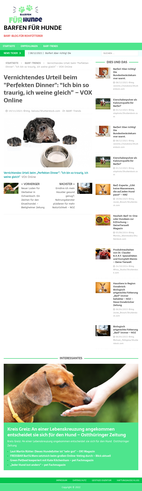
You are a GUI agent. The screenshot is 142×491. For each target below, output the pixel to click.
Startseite (9, 46)
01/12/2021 (122, 110)
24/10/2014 (122, 266)
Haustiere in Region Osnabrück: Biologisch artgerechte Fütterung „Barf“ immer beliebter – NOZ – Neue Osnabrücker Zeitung (125, 294)
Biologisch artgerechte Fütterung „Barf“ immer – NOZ (125, 330)
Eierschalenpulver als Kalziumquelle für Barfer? (125, 103)
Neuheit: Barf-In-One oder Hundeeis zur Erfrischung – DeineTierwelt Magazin (125, 222)
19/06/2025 (122, 199)
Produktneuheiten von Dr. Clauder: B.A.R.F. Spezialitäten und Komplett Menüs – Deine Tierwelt (125, 256)
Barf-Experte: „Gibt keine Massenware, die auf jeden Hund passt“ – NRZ (124, 190)
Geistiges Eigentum (101, 480)
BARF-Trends (50, 46)
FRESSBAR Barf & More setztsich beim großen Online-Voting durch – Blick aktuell (60, 456)
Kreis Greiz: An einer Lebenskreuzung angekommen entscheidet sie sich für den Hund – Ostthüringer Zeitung (66, 431)
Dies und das (117, 62)
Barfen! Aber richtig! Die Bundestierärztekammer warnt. (124, 73)
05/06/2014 (122, 232)
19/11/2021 (16, 111)
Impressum (61, 480)
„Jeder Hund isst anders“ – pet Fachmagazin (38, 465)
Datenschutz (79, 480)
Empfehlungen (29, 46)
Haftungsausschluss (128, 480)
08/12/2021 (122, 82)
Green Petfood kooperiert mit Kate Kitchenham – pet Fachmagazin (52, 460)
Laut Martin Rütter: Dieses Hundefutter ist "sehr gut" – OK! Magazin (52, 451)
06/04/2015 (122, 309)
